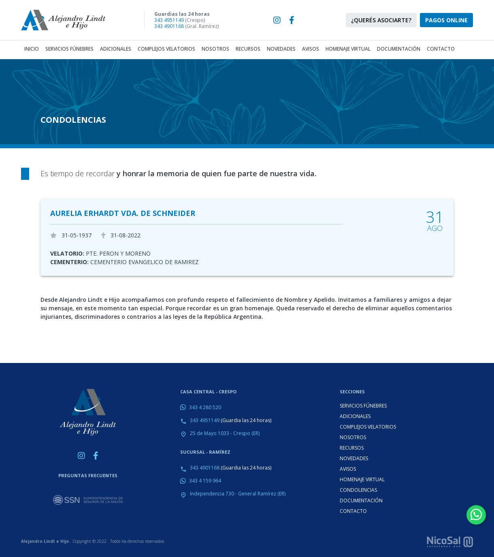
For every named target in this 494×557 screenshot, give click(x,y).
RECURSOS (352, 447)
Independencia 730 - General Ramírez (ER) (237, 493)
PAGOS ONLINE (446, 20)
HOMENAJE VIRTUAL (362, 479)
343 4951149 (169, 20)
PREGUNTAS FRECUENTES (87, 475)
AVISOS (348, 468)
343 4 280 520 (205, 407)
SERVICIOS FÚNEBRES (363, 405)
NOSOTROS (353, 437)
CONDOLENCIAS (358, 490)
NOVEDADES (354, 458)
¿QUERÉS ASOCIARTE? (381, 20)
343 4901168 (169, 26)
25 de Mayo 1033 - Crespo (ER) (225, 433)
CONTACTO (353, 511)
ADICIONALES (355, 416)
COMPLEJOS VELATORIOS (368, 426)
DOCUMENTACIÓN (361, 500)
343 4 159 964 (205, 480)
